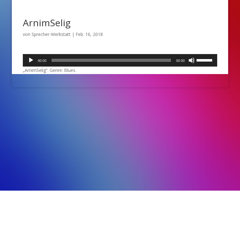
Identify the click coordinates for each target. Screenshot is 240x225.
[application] (120, 60)
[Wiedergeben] (31, 60)
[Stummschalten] (191, 60)
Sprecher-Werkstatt (51, 34)
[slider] (111, 60)
